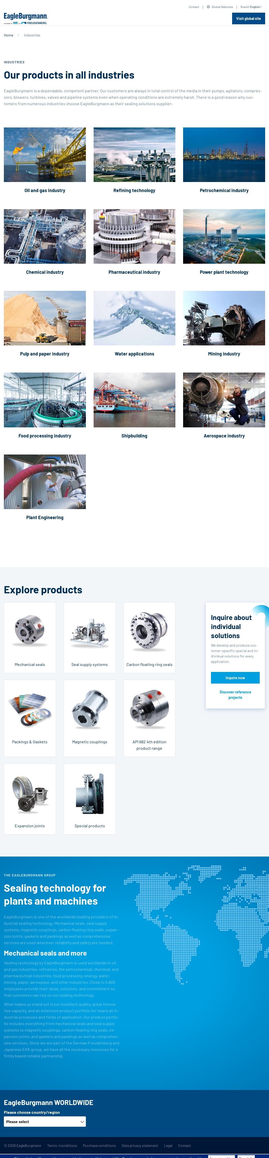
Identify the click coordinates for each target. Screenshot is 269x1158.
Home (8, 35)
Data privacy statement (140, 1145)
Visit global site (248, 18)
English (255, 7)
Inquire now (235, 678)
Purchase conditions (99, 1145)
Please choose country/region (32, 1112)
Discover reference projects (235, 695)
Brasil (244, 7)
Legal (168, 1145)
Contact (194, 7)
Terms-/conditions (62, 1145)
